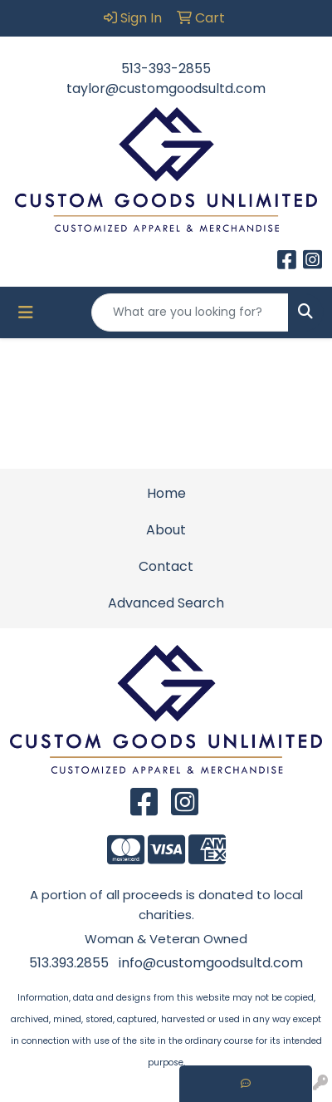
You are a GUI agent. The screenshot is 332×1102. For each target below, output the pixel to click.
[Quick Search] (190, 312)
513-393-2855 (166, 68)
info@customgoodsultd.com (211, 962)
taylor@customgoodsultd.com (166, 88)
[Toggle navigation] (25, 312)
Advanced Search (166, 602)
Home (166, 493)
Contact (166, 566)
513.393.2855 (69, 962)
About (166, 529)
